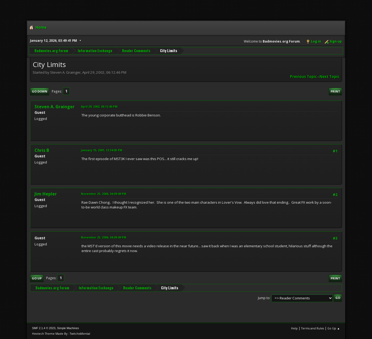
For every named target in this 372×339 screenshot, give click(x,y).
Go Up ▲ (333, 328)
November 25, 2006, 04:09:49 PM (103, 194)
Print (335, 91)
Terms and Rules (312, 328)
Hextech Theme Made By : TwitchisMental (61, 334)
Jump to (264, 297)
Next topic (329, 76)
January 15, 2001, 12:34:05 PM (101, 150)
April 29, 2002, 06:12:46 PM (99, 106)
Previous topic (303, 76)
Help (294, 328)
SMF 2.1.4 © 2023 (43, 328)
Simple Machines (68, 328)
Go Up (37, 278)
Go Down (39, 91)
